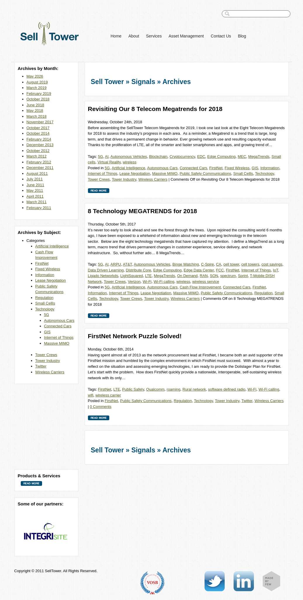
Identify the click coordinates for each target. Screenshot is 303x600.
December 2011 (40, 167)
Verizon (134, 281)
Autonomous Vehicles (128, 156)
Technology (45, 309)
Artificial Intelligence (52, 246)
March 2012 (37, 156)
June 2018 (35, 105)
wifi (91, 395)
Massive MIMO (57, 343)
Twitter (40, 366)
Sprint (243, 275)
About (133, 36)
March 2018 (37, 116)
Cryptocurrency (182, 156)
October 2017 (38, 128)
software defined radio (226, 389)
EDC (201, 156)
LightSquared (131, 275)
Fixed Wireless (47, 269)
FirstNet (42, 263)
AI (106, 156)
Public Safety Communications (205, 173)
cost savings (272, 264)
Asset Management (186, 36)
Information (44, 275)
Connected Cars (58, 326)
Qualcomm (155, 389)
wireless (129, 162)
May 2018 (35, 110)
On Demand (187, 275)
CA (218, 264)
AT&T (127, 264)
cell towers (250, 264)
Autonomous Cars (59, 320)
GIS (47, 332)
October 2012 (38, 150)
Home (116, 36)
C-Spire (207, 264)
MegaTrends (259, 156)
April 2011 (35, 196)
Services (154, 36)
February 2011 (39, 208)
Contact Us (221, 36)
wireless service (205, 281)
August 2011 (37, 173)
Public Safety (133, 389)
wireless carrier (108, 395)
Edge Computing (221, 156)
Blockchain (158, 156)
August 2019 (37, 82)
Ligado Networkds (103, 275)
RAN (204, 275)
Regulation (44, 297)
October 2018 (38, 99)
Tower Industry (47, 360)
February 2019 (39, 93)
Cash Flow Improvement (200, 287)
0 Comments (101, 406)
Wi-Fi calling (164, 281)
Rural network (194, 389)
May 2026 (35, 76)
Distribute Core (138, 270)
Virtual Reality (109, 162)
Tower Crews (46, 355)
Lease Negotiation (50, 280)
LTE (148, 275)
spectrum (228, 275)
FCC (220, 270)
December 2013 (40, 145)
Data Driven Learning (106, 270)
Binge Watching (185, 264)
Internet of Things (59, 337)
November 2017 (40, 122)
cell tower (231, 264)
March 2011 (37, 202)
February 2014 (39, 139)
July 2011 (35, 179)
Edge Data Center (199, 270)
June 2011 (35, 185)
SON (214, 275)
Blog (242, 36)
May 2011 (35, 190)
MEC (242, 156)
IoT (275, 270)
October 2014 (38, 133)
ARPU (115, 264)
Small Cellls (45, 303)
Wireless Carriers (50, 372)
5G (46, 314)
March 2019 (37, 88)
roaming (173, 389)
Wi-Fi (147, 281)
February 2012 (39, 162)
